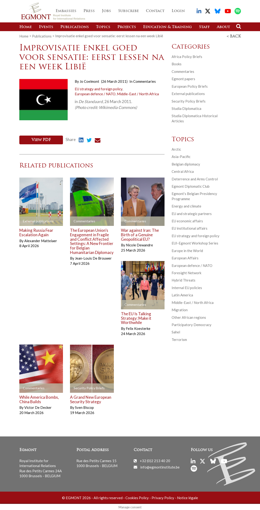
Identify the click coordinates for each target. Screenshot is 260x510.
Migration (180, 309)
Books (177, 64)
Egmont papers (183, 78)
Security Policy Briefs (189, 101)
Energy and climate (186, 206)
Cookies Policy (137, 497)
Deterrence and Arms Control (195, 178)
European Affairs (185, 258)
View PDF (41, 140)
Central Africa (183, 171)
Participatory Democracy (191, 324)
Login (178, 11)
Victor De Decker (38, 407)
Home (25, 27)
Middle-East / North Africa (138, 93)
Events (46, 27)
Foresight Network (186, 272)
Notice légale (187, 497)
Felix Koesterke (138, 328)
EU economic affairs (187, 220)
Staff (204, 27)
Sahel (176, 332)
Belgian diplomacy (186, 164)
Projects (126, 27)
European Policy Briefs (190, 86)
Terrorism (179, 339)
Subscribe (128, 11)
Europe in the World (187, 250)
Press (89, 11)
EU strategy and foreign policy (98, 88)
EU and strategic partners (192, 213)
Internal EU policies (187, 287)
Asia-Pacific (181, 156)
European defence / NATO (95, 93)
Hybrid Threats (183, 280)
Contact (155, 11)
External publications (188, 93)
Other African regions (189, 317)
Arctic (176, 149)
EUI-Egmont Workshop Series (195, 243)
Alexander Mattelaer (40, 240)
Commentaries (144, 81)
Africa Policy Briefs (187, 56)
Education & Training (167, 27)
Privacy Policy (163, 497)
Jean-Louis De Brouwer (93, 257)
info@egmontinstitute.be (160, 466)
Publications (74, 27)
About (223, 27)
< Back (234, 36)
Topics (103, 27)
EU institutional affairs (189, 228)
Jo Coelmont (89, 81)
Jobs (106, 11)
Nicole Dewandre (139, 244)
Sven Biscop (84, 407)
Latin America (182, 295)
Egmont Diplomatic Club (191, 186)
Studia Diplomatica (186, 108)
